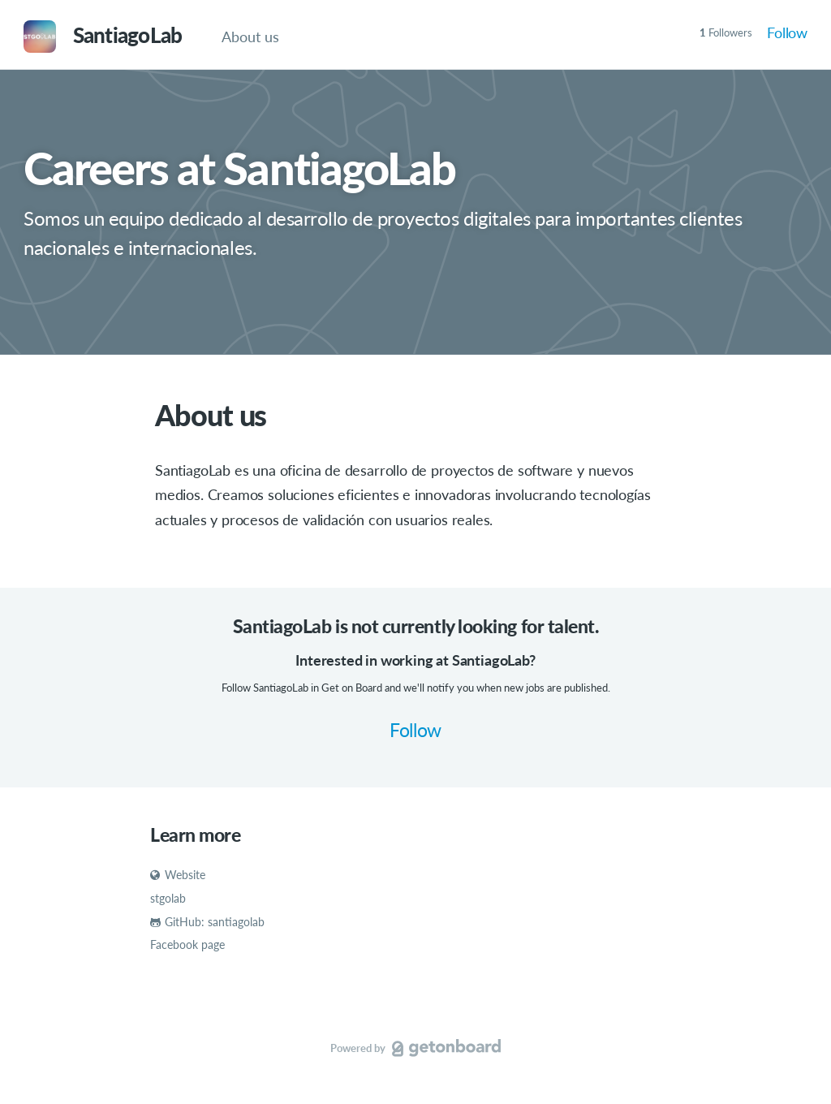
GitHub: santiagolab (207, 922)
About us (250, 36)
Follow (787, 32)
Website (177, 875)
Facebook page (187, 944)
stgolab (168, 898)
